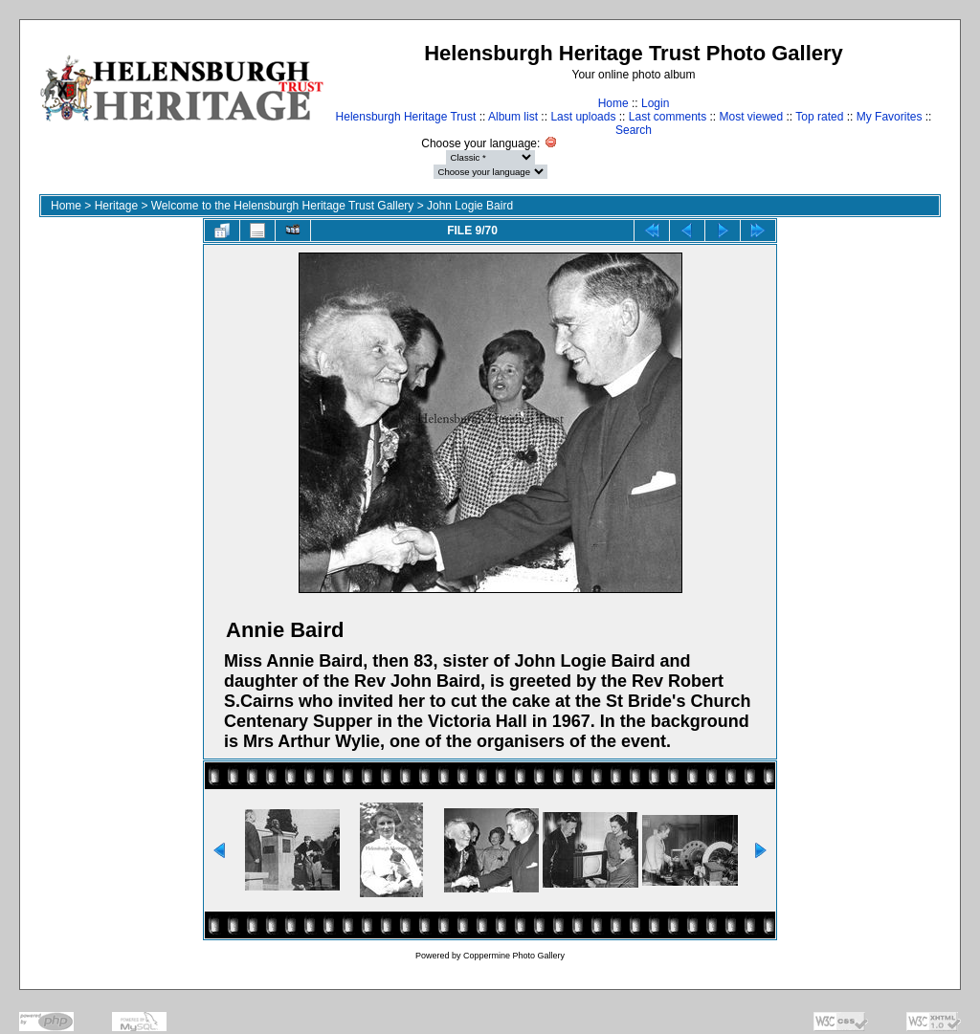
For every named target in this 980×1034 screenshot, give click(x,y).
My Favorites (890, 116)
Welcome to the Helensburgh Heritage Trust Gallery (282, 205)
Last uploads (582, 116)
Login (655, 103)
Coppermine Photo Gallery (514, 955)
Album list (513, 116)
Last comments (667, 116)
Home (613, 103)
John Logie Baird (470, 205)
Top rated (819, 116)
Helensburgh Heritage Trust (406, 116)
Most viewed (752, 116)
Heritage (116, 205)
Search (633, 130)
